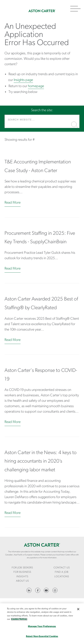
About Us (22, 581)
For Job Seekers (22, 567)
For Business (22, 572)
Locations (61, 576)
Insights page (23, 80)
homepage (36, 86)
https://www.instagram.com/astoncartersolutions (55, 590)
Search (74, 124)
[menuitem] (22, 568)
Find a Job (61, 572)
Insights (22, 576)
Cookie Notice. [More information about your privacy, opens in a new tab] (19, 619)
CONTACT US (62, 567)
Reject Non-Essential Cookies (42, 636)
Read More (13, 202)
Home (42, 11)
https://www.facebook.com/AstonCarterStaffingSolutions (37, 590)
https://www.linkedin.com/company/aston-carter (29, 590)
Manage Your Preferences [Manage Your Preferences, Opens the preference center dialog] (42, 626)
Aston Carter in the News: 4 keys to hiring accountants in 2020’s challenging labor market (41, 461)
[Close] (78, 609)
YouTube (46, 590)
